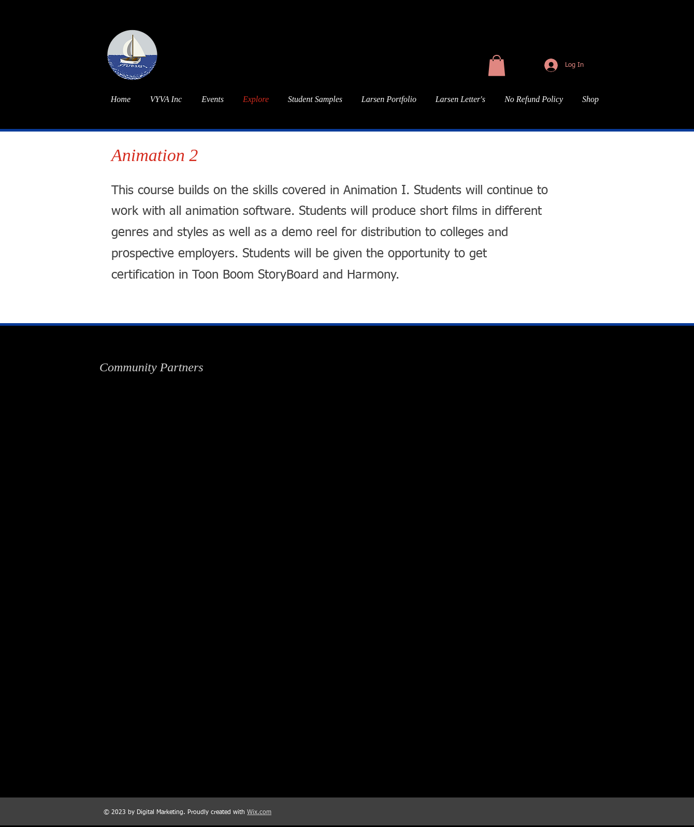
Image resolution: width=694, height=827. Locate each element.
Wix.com (259, 812)
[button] (496, 65)
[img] (147, 401)
